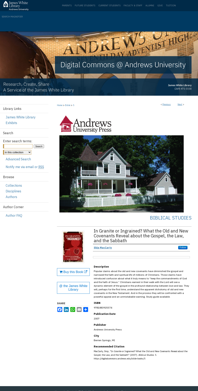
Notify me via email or (25, 167)
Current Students (109, 5)
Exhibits (11, 123)
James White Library (21, 117)
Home (59, 105)
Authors (11, 197)
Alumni (149, 5)
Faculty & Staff (133, 5)
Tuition (171, 5)
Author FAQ (14, 215)
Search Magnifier (12, 16)
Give (160, 5)
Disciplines (13, 191)
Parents (67, 5)
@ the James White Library (73, 287)
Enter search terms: (17, 141)
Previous (166, 104)
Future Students (85, 5)
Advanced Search (18, 159)
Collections (14, 185)
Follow (183, 247)
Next (180, 104)
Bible (67, 105)
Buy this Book (73, 272)
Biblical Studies (171, 217)
